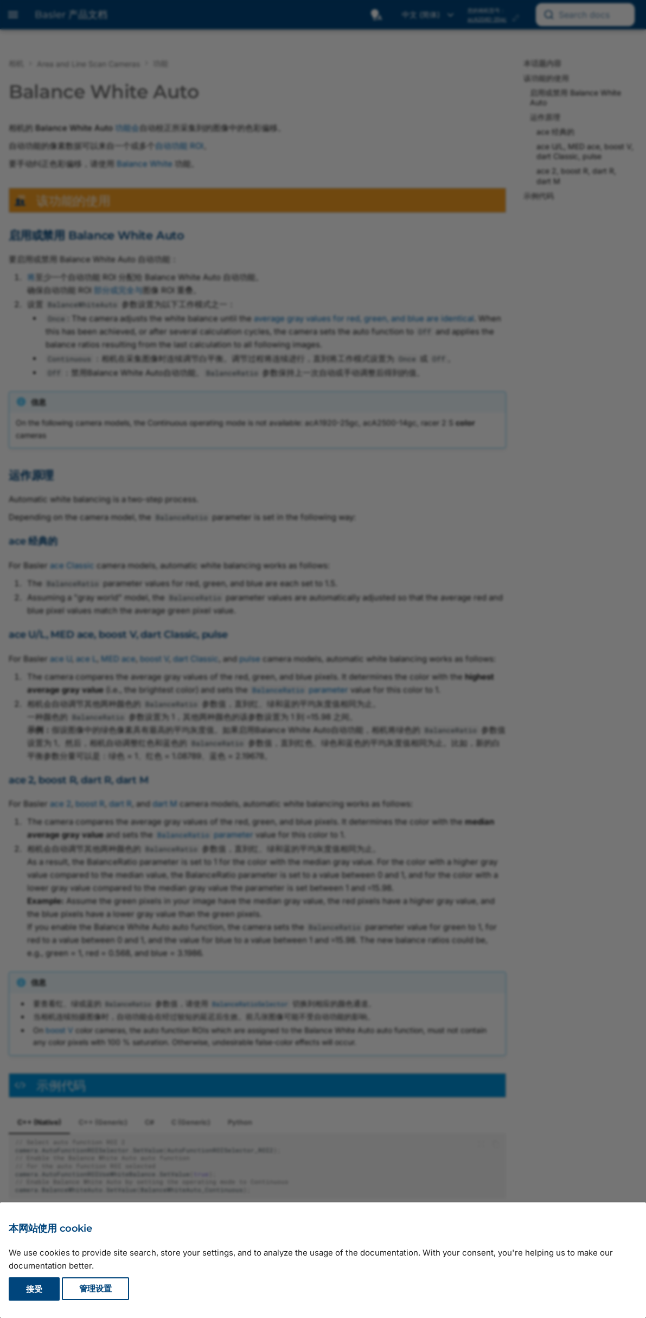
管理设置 (95, 1289)
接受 (34, 1289)
